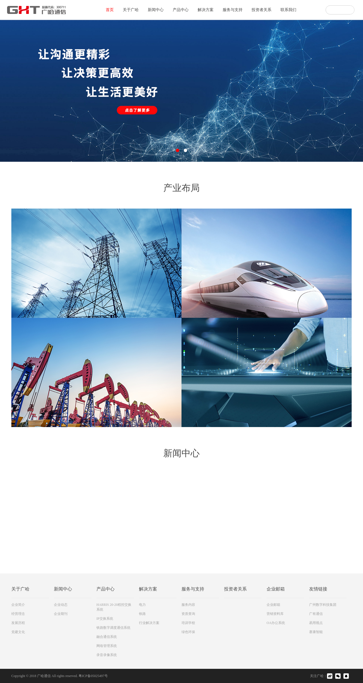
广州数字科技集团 (322, 605)
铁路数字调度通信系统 (113, 628)
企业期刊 (60, 614)
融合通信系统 (106, 637)
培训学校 (188, 623)
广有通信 (316, 614)
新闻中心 (156, 10)
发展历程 (18, 623)
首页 (110, 10)
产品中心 (181, 10)
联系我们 (288, 10)
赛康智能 (316, 632)
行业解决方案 (149, 623)
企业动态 (60, 605)
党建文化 (18, 632)
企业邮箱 (273, 605)
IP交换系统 (104, 619)
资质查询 (188, 614)
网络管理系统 (106, 646)
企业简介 (18, 605)
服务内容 (188, 605)
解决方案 (206, 10)
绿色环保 (188, 632)
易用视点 (316, 623)
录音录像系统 (106, 655)
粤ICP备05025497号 (93, 676)
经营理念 (18, 614)
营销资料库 (275, 614)
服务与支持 (232, 10)
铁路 (142, 614)
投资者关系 (261, 10)
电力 (142, 605)
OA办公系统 (276, 623)
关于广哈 (131, 10)
